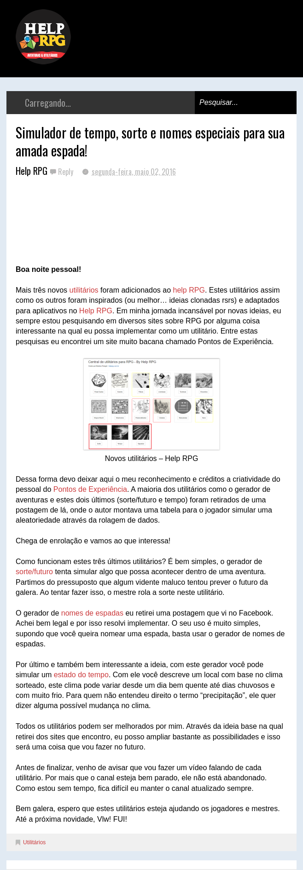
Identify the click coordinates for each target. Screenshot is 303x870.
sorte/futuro (34, 572)
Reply (66, 171)
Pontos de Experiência (90, 489)
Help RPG (95, 311)
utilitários (83, 290)
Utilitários (34, 842)
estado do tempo (81, 675)
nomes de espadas (92, 613)
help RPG (189, 290)
